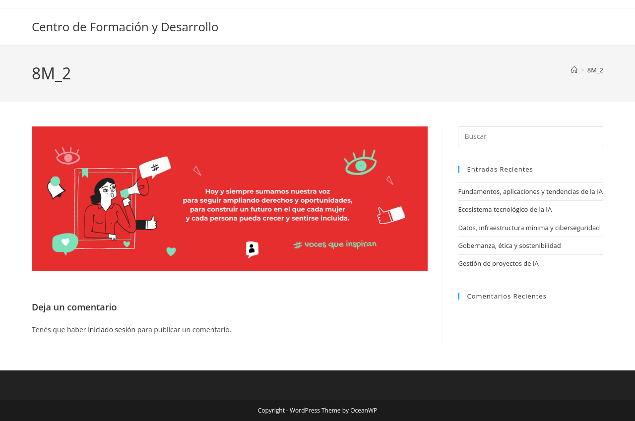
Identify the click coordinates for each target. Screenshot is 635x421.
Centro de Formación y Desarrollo (125, 26)
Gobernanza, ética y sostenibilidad (509, 245)
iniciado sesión (111, 329)
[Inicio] (574, 69)
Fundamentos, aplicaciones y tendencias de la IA (530, 191)
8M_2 (595, 69)
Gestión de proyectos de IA (498, 263)
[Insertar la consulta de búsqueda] (530, 136)
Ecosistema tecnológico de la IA (505, 209)
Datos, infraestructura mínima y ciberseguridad (529, 227)
